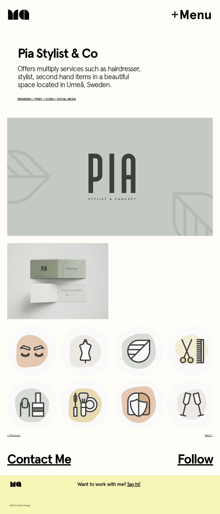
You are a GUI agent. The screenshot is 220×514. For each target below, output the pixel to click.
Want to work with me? (102, 484)
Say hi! (133, 484)
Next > (209, 435)
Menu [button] (195, 15)
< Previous (13, 435)
